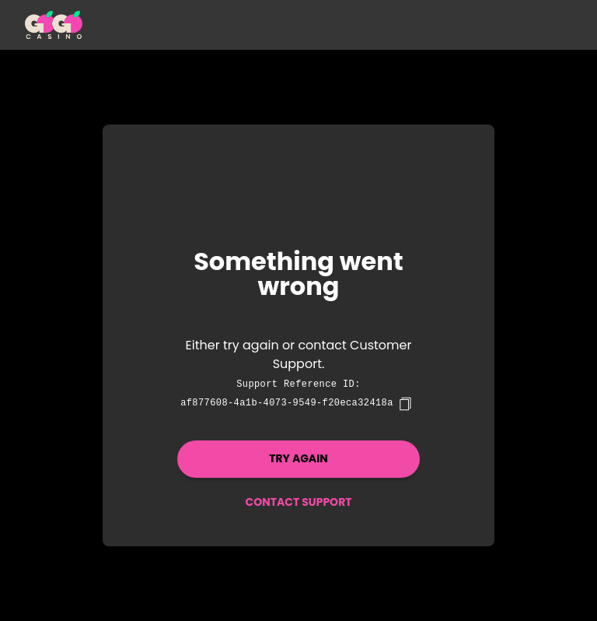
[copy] (405, 404)
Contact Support (298, 502)
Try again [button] (298, 458)
